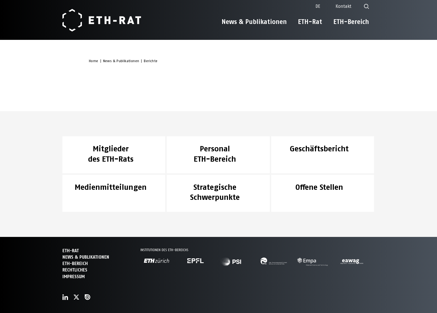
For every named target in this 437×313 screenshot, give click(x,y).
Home (93, 61)
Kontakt (343, 6)
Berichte (150, 61)
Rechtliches (74, 270)
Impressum (73, 276)
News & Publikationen (254, 22)
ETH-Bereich (351, 22)
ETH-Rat (310, 22)
